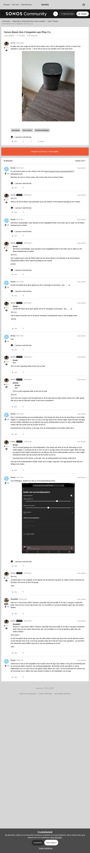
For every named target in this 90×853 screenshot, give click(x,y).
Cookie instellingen (45, 694)
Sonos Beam (27, 130)
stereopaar (16, 130)
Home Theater (53, 21)
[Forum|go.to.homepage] (26, 13)
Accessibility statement (62, 694)
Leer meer (15, 5)
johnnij (13, 43)
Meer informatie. (56, 837)
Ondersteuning (26, 5)
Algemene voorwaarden (28, 694)
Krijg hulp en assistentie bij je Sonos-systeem (28, 21)
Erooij (13, 168)
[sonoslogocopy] (45, 4)
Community (6, 21)
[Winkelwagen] (84, 5)
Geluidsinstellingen (42, 130)
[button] (2, 14)
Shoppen (6, 5)
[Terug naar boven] (85, 690)
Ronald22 (14, 599)
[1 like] (21, 137)
